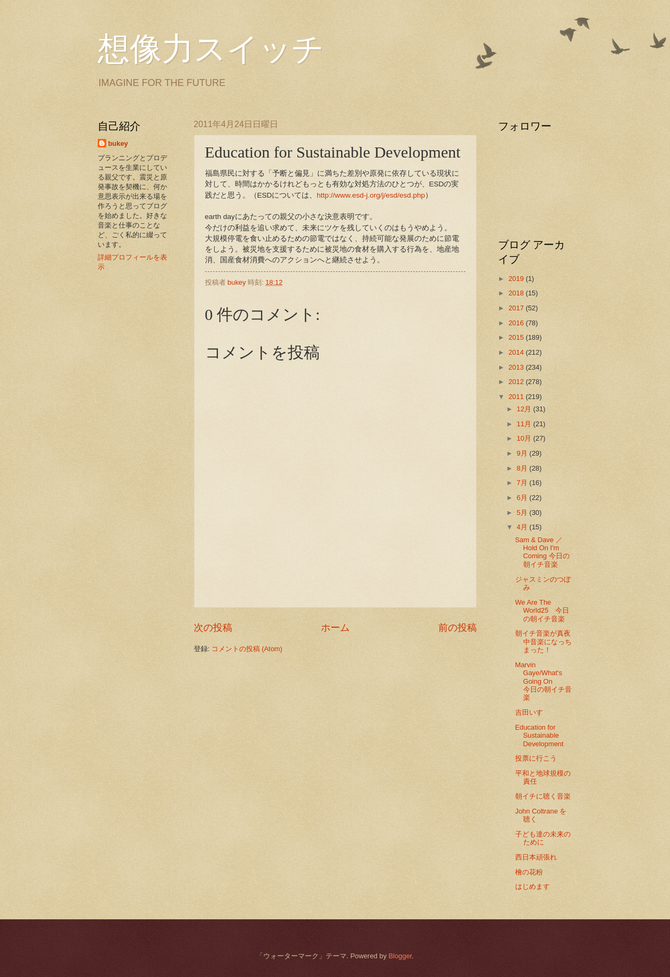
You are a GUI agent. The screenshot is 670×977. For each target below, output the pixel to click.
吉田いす (529, 712)
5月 (523, 513)
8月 (523, 468)
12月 (525, 409)
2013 (516, 367)
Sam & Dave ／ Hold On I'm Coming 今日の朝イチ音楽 (542, 552)
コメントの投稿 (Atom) (246, 649)
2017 (516, 308)
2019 (516, 279)
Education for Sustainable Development (539, 735)
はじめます (532, 886)
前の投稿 (457, 627)
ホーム (335, 627)
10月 (525, 438)
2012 (516, 382)
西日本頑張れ (536, 857)
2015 (516, 337)
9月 (523, 453)
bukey (118, 143)
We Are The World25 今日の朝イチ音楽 (542, 610)
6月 (523, 498)
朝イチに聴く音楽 (543, 796)
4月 (523, 527)
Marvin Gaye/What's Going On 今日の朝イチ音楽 (543, 681)
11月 (525, 424)
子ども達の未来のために (543, 838)
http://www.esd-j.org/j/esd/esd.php (371, 195)
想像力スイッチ (211, 49)
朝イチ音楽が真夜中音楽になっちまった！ (543, 641)
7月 (523, 483)
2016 (516, 323)
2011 (516, 397)
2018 (516, 293)
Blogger (400, 956)
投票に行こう (536, 758)
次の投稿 (213, 627)
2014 (516, 352)
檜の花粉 (529, 872)
